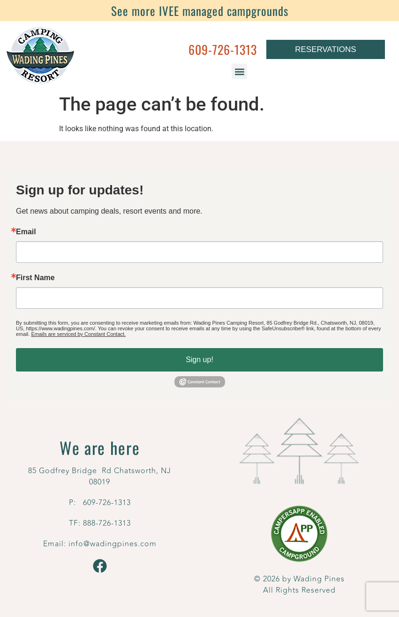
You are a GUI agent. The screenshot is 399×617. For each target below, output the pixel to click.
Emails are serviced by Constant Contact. (78, 334)
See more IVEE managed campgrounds (199, 10)
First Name (35, 278)
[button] (239, 71)
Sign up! (199, 360)
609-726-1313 (222, 49)
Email (26, 232)
